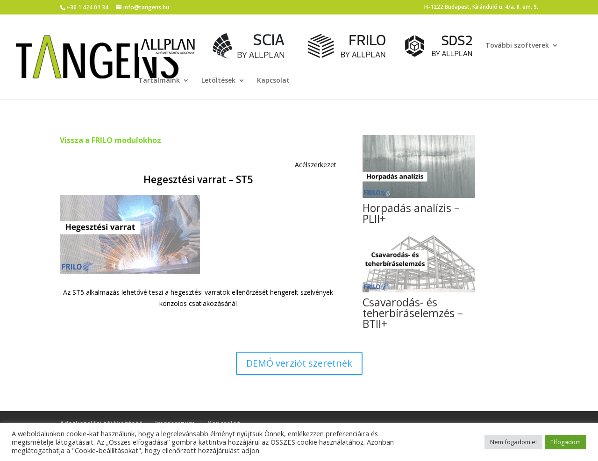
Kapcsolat (273, 81)
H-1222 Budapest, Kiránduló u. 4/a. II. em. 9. (481, 7)
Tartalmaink (159, 81)
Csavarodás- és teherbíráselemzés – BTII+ (413, 313)
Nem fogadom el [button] (513, 442)
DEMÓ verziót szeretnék (299, 363)
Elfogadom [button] (565, 442)
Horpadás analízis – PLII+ (411, 213)
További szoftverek (517, 46)
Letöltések (218, 81)
